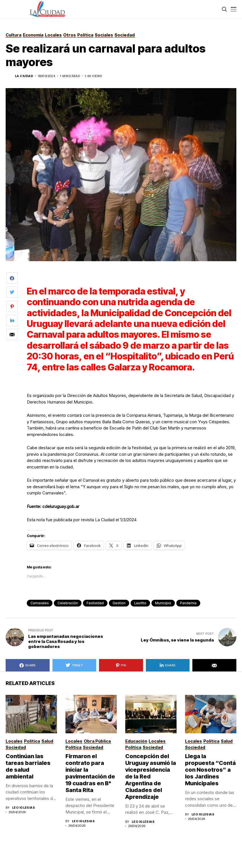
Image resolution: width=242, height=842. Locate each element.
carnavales (39, 603)
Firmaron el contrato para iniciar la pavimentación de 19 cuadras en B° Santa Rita (90, 773)
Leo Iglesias (23, 808)
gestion (119, 603)
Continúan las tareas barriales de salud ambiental (28, 766)
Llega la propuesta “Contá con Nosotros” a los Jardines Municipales (210, 770)
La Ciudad (24, 76)
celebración (68, 603)
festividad (95, 603)
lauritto (140, 603)
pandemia (188, 603)
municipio (163, 603)
